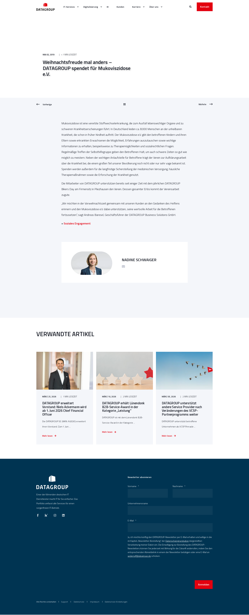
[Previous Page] (44, 104)
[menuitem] (78, 7)
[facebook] (38, 515)
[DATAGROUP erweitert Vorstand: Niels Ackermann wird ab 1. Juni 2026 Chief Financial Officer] (64, 400)
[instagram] (55, 515)
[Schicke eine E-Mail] (123, 266)
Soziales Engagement (77, 223)
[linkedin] (62, 515)
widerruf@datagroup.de (139, 556)
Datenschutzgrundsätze (177, 541)
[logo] (52, 482)
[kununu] (46, 515)
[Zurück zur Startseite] (45, 7)
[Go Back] (124, 104)
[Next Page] (206, 104)
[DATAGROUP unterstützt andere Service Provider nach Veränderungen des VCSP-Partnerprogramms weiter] (184, 400)
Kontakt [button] (204, 7)
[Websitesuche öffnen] (190, 6)
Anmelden (203, 585)
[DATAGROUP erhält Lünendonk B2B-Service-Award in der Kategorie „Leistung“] (124, 400)
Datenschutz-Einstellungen (116, 602)
